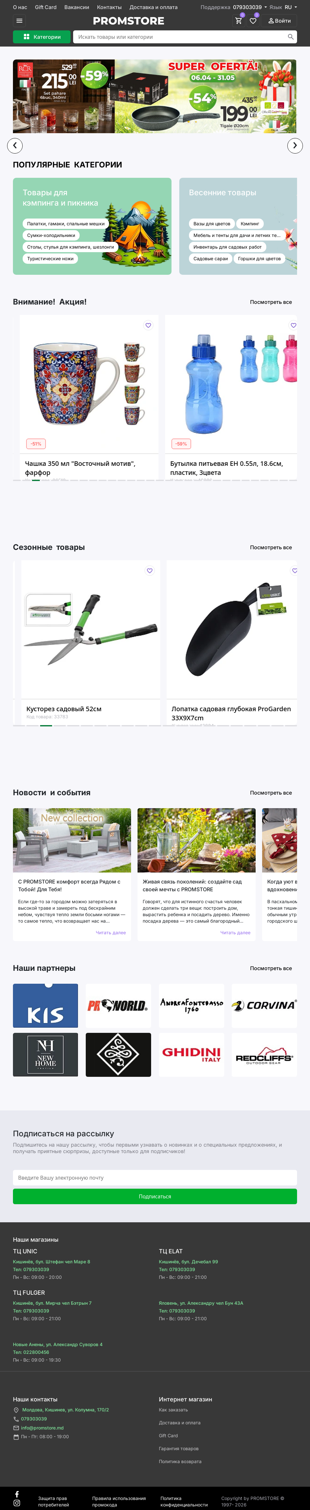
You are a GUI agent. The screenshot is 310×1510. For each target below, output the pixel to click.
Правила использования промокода (119, 1498)
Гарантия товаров (179, 1448)
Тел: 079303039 (31, 1269)
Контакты (109, 7)
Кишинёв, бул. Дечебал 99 (188, 1261)
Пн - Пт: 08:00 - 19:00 (41, 1437)
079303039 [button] (248, 7)
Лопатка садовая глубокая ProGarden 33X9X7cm (241, 713)
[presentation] (15, 146)
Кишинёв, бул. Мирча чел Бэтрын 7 (52, 1303)
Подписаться (155, 1196)
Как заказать (173, 1409)
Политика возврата (180, 1461)
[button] (17, 480)
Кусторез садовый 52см (73, 708)
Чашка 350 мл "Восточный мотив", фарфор (88, 468)
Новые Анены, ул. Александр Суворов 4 (58, 1344)
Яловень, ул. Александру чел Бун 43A (201, 1303)
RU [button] (289, 7)
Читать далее (111, 932)
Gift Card (46, 7)
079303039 (30, 1419)
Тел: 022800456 (31, 1352)
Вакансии (76, 7)
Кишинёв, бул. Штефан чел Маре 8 (51, 1261)
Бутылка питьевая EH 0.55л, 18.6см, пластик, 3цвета (235, 468)
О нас (20, 7)
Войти (279, 21)
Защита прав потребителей (53, 1498)
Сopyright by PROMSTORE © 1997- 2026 (252, 1498)
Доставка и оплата (153, 7)
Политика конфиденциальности (184, 1498)
